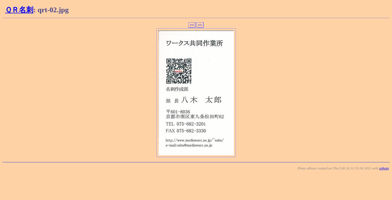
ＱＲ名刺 (19, 10)
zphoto (384, 168)
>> (200, 25)
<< (192, 25)
